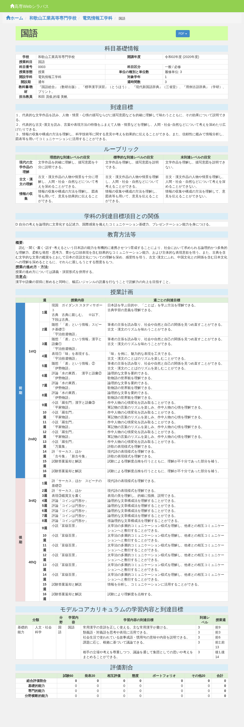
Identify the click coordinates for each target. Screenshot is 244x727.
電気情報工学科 (97, 18)
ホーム (14, 18)
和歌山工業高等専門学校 (52, 18)
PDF (182, 33)
